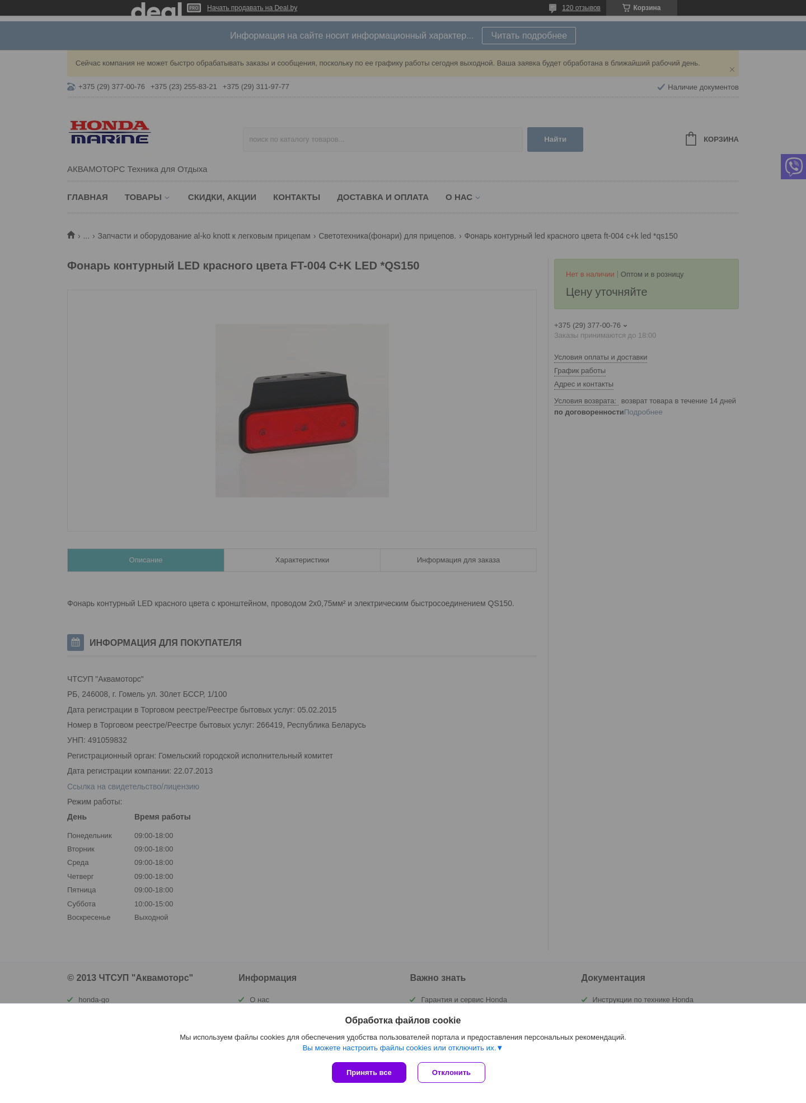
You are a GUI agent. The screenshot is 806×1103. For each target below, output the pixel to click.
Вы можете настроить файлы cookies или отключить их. (399, 1048)
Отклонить (451, 1072)
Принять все (369, 1072)
